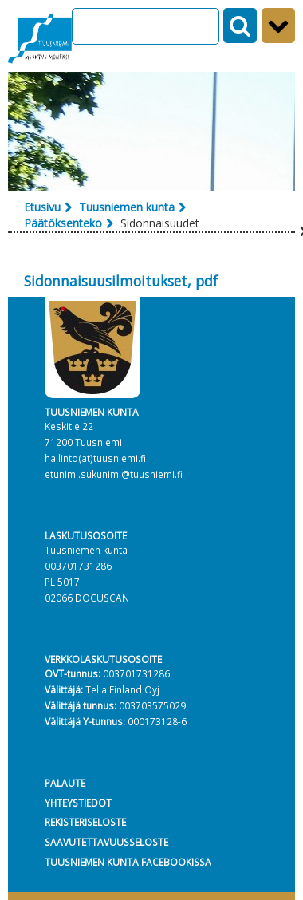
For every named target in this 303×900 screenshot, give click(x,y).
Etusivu (42, 207)
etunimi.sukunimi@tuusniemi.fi (114, 474)
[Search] (145, 26)
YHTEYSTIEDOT (78, 802)
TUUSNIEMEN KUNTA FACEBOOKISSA (128, 861)
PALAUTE (65, 782)
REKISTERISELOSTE (85, 821)
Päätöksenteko (63, 223)
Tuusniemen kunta (127, 207)
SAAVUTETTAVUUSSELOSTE (106, 841)
